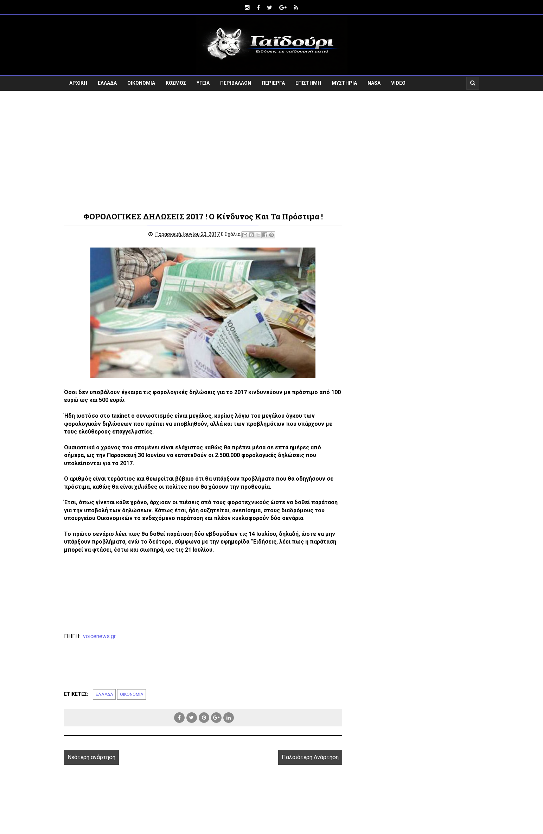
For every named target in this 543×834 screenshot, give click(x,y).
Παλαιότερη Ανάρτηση (310, 757)
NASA (374, 83)
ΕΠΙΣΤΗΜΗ (308, 83)
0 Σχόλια (231, 234)
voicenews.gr (99, 636)
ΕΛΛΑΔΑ (107, 83)
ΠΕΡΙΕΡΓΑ (273, 83)
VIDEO (398, 83)
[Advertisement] (271, 150)
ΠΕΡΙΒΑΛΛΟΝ (235, 83)
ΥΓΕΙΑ (203, 83)
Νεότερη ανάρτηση (91, 757)
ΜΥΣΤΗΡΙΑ (344, 83)
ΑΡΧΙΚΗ (78, 83)
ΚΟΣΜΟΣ (176, 83)
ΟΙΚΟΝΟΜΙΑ (141, 83)
